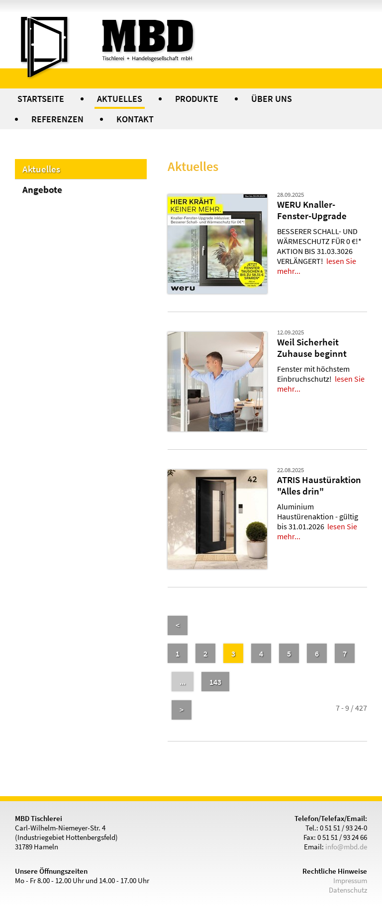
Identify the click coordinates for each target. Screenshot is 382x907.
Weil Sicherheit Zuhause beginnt (312, 347)
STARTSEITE (40, 98)
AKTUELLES (119, 98)
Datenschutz (348, 890)
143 (215, 682)
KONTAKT (135, 119)
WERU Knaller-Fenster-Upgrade (312, 210)
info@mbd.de (346, 846)
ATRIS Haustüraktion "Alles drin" (319, 485)
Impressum (350, 880)
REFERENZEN (57, 119)
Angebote (42, 189)
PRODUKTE (196, 98)
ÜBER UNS (271, 98)
